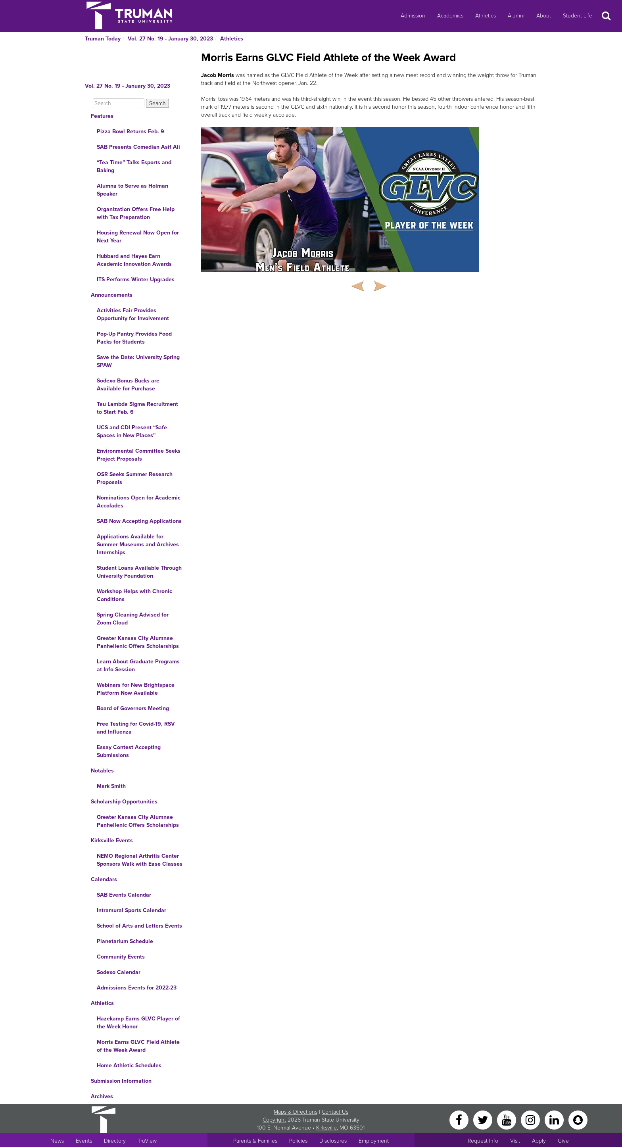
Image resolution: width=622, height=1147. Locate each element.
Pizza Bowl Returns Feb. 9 (130, 131)
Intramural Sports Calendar (131, 910)
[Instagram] (531, 1119)
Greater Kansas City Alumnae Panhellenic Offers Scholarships (138, 642)
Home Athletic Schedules (129, 1065)
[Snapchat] (578, 1119)
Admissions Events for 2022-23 (137, 987)
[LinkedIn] (555, 1119)
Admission (413, 15)
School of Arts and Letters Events (139, 925)
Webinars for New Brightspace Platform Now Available (136, 689)
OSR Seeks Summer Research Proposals (135, 478)
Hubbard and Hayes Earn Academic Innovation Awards (134, 260)
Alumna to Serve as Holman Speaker (132, 190)
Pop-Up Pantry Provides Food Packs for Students (134, 337)
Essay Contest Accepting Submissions (129, 751)
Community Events (121, 956)
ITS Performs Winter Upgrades (136, 279)
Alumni (516, 15)
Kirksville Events (112, 840)
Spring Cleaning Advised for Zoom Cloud (133, 618)
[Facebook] (460, 1119)
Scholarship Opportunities (124, 801)
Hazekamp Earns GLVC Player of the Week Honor (138, 1022)
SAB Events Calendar (124, 894)
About (543, 15)
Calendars (104, 879)
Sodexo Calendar (118, 972)
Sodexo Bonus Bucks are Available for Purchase (128, 384)
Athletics (485, 15)
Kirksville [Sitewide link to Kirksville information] (326, 1127)
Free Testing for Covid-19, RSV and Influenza (136, 727)
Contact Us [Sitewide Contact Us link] (335, 1112)
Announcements (111, 295)
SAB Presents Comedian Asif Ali (138, 147)
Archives (102, 1096)
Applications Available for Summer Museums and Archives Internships (138, 544)
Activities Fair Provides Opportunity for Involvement (133, 314)
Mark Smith (111, 786)
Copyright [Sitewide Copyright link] (274, 1119)
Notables (102, 770)
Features (102, 116)
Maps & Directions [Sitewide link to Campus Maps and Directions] (295, 1112)
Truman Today (103, 38)
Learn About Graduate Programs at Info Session (138, 665)
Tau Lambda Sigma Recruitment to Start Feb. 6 (137, 408)
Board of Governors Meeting (133, 708)
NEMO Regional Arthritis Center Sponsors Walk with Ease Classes (139, 860)
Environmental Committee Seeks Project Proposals (138, 455)
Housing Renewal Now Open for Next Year (138, 236)
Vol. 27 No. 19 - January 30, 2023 (170, 38)
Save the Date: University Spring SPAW (138, 361)
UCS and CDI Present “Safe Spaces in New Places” (132, 431)
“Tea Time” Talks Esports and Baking (134, 166)
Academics (450, 15)
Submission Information (121, 1081)
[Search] (118, 103)
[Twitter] (483, 1119)
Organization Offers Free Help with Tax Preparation (136, 213)
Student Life (577, 15)
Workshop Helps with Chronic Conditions (134, 595)
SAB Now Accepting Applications (139, 521)
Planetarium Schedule (125, 941)
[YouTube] (507, 1119)
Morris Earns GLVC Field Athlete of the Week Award (138, 1046)
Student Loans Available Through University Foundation (139, 572)
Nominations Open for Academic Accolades (138, 501)
